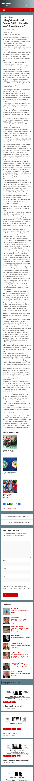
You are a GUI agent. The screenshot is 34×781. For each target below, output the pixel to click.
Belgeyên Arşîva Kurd (11, 683)
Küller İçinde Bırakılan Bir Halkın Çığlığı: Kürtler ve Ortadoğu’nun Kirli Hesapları (20, 630)
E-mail (5, 568)
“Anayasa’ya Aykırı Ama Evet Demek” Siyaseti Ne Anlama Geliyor (19, 621)
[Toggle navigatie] (3, 10)
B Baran (13, 29)
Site (4, 576)
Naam (5, 560)
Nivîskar (10, 17)
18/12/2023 (6, 708)
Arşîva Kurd (7, 701)
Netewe (6, 3)
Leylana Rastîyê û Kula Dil (12, 706)
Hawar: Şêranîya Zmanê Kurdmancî (16, 760)
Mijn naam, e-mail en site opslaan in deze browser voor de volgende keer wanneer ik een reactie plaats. (16, 588)
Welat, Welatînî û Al (10, 733)
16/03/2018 (6, 29)
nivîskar (14, 508)
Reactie (5, 539)
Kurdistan (9, 508)
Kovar (14, 701)
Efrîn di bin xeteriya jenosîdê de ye (19, 522)
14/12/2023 (6, 762)
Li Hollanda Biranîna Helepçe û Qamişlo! (16, 516)
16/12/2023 (6, 735)
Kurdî (5, 17)
